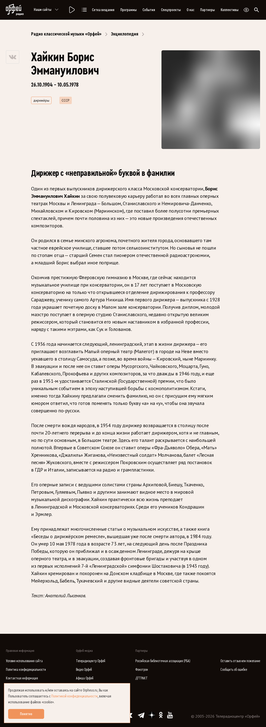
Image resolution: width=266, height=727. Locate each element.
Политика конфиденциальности (26, 670)
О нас (190, 10)
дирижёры (41, 100)
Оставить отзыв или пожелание (240, 661)
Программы (128, 10)
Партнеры (207, 10)
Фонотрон (141, 670)
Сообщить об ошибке (233, 670)
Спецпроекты (171, 10)
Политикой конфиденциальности (74, 696)
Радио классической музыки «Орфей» (66, 34)
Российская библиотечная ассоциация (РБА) (162, 661)
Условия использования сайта (24, 661)
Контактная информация (22, 678)
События (148, 10)
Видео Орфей (84, 670)
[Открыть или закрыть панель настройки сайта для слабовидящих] (246, 10)
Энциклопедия (124, 34)
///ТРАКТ (141, 678)
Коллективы (229, 10)
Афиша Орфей (84, 678)
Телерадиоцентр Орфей (90, 661)
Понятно (26, 714)
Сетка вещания (103, 10)
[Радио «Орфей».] (71, 9)
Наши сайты (47, 9)
